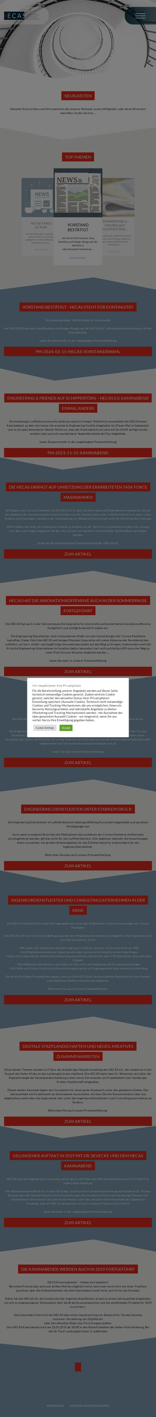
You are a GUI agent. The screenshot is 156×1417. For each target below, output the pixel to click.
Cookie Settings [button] (45, 727)
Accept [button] (66, 727)
